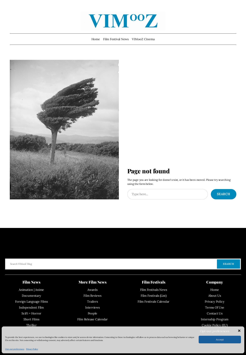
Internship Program (214, 319)
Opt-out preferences (14, 349)
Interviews (92, 307)
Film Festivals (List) (153, 296)
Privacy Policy (32, 349)
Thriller (31, 325)
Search (223, 194)
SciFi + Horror (31, 313)
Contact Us (214, 313)
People (92, 313)
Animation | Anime (31, 290)
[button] (239, 330)
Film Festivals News (153, 290)
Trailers (92, 301)
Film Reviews (92, 296)
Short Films (31, 319)
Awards (92, 290)
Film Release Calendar (92, 319)
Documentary (31, 296)
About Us (214, 296)
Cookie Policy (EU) (215, 325)
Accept (220, 339)
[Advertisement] (181, 140)
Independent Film (31, 307)
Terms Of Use (214, 307)
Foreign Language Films (31, 301)
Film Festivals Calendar (153, 301)
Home (95, 39)
